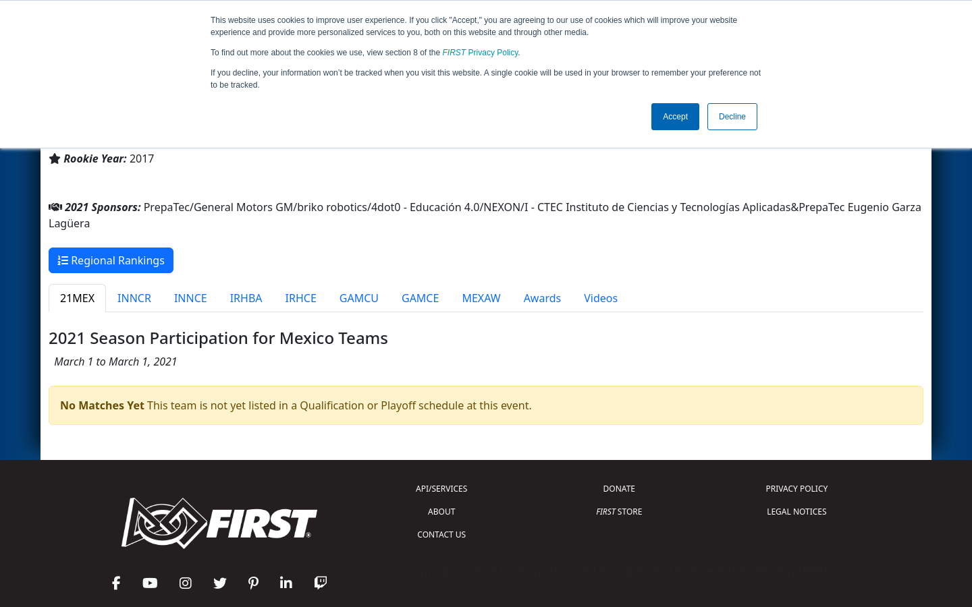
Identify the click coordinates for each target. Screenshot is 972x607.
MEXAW (481, 298)
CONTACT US (441, 534)
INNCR (134, 298)
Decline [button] (732, 116)
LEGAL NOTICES (797, 511)
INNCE (190, 298)
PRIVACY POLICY (796, 488)
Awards (543, 298)
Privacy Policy (480, 52)
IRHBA (246, 298)
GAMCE (420, 298)
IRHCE (301, 298)
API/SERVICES (441, 488)
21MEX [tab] (77, 298)
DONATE (619, 488)
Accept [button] (675, 116)
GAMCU (359, 298)
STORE (619, 511)
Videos (601, 298)
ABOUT (441, 511)
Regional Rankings (111, 260)
